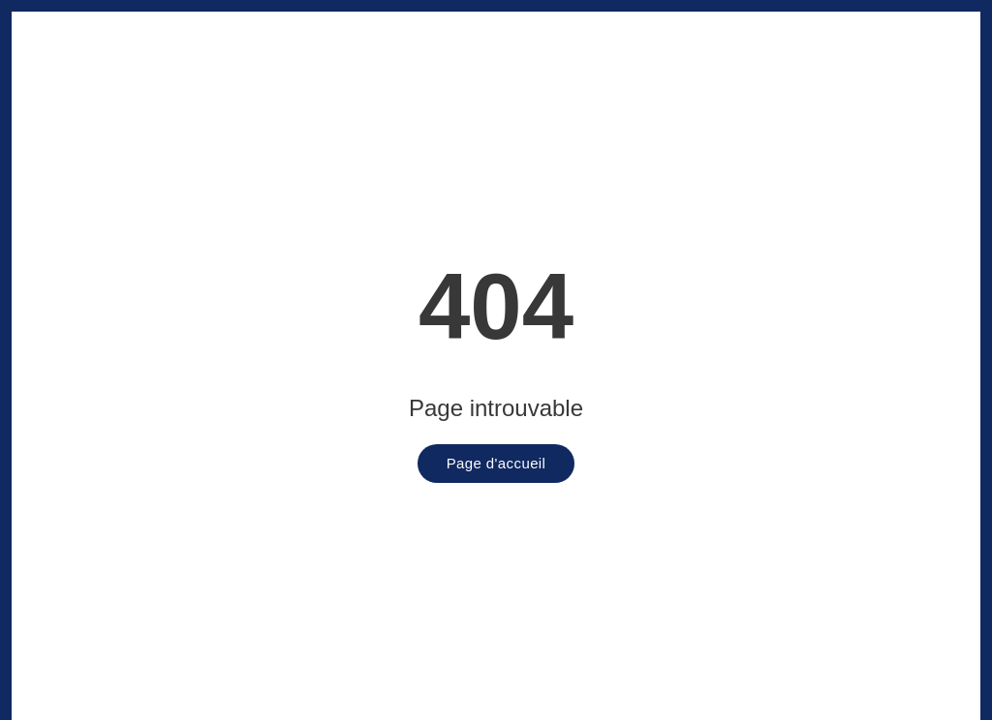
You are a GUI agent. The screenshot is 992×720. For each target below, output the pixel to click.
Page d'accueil (496, 463)
